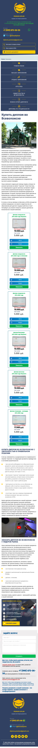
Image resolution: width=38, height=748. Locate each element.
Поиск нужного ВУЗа (11, 48)
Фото (20, 240)
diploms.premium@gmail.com (12, 40)
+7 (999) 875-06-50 (11, 30)
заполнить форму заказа (8, 666)
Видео (20, 244)
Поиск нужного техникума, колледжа (13, 44)
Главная (3, 59)
